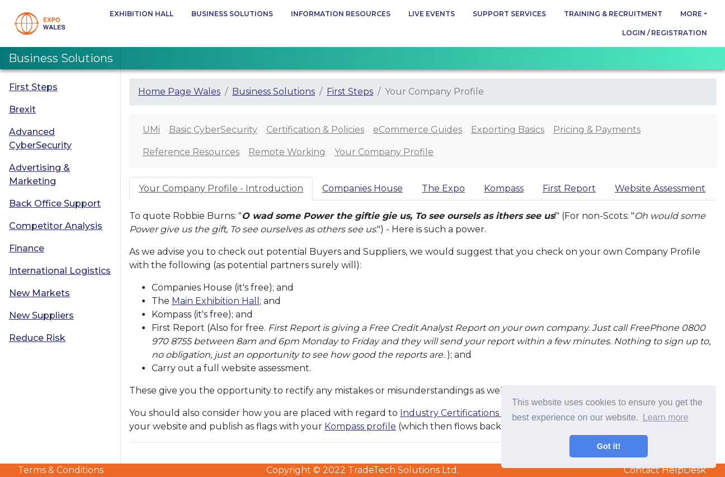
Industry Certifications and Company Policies (499, 413)
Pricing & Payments (597, 129)
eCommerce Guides (417, 129)
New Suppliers (41, 315)
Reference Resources (191, 152)
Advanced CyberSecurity (40, 139)
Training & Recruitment (613, 14)
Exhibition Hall (141, 14)
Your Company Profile (384, 152)
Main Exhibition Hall (216, 301)
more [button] (691, 14)
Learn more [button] (666, 417)
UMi (151, 129)
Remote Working (287, 152)
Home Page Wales (179, 91)
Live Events (431, 14)
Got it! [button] (608, 446)
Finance (26, 248)
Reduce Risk (37, 338)
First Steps (33, 87)
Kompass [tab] (504, 188)
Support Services (509, 14)
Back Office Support (55, 203)
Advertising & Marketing (39, 174)
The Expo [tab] (443, 188)
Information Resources (340, 14)
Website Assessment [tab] (660, 188)
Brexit (22, 109)
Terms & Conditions (60, 470)
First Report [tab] (569, 188)
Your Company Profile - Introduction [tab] (221, 188)
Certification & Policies (315, 129)
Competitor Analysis (55, 226)
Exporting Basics (507, 129)
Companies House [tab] (362, 188)
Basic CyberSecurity (213, 129)
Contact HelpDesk (665, 470)
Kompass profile (360, 426)
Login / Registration (664, 33)
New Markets (39, 293)
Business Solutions (232, 14)
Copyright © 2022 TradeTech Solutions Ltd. (362, 470)
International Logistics (60, 270)
